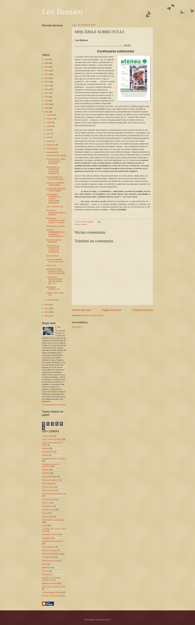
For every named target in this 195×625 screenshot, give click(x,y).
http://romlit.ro (77, 327)
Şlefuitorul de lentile (49, 583)
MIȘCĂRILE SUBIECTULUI (53, 288)
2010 (47, 67)
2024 (47, 308)
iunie (49, 134)
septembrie (51, 145)
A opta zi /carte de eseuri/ (52, 439)
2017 (47, 93)
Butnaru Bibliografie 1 (50, 480)
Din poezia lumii (48, 510)
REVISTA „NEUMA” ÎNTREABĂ (53, 241)
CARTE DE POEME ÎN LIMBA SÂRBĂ (55, 184)
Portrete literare (48, 557)
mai (48, 130)
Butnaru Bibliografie (49, 477)
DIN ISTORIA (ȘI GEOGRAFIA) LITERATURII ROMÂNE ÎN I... (53, 170)
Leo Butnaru (62, 11)
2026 (47, 316)
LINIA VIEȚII (51, 265)
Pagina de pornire (111, 310)
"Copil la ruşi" (47, 436)
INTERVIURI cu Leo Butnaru (53, 520)
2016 (47, 89)
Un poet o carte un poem (51, 596)
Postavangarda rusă (50, 561)
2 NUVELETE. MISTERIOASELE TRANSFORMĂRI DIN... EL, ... (54, 280)
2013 (47, 78)
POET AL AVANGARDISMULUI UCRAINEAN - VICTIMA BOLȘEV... (55, 233)
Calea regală (47, 483)
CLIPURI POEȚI (48, 499)
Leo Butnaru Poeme (50, 534)
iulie (48, 137)
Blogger (107, 620)
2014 (47, 82)
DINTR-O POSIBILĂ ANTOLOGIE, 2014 (54, 261)
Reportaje (46, 574)
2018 (47, 97)
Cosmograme (47, 506)
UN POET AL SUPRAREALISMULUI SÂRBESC (56, 212)
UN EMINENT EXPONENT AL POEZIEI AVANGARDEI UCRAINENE (53, 199)
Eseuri (84, 224)
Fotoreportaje (47, 517)
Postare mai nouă (81, 310)
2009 (47, 63)
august (49, 141)
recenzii (45, 571)
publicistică (46, 568)
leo (59, 327)
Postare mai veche (143, 310)
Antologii (45, 448)
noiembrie (51, 152)
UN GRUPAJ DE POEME (56, 155)
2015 (47, 86)
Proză (44, 564)
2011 (47, 71)
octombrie (51, 149)
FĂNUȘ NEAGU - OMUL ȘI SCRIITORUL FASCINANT (55, 161)
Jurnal (44, 525)
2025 (47, 312)
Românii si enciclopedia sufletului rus (51, 579)
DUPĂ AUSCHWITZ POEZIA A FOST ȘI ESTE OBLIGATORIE (55, 271)
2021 (47, 108)
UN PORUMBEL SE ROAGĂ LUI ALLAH (55, 178)
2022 (47, 112)
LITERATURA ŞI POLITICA (52, 541)
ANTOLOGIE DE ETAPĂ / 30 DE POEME (55, 190)
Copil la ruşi (46, 503)
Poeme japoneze (48, 547)
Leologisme (46, 538)
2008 (47, 59)
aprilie (49, 126)
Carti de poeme (48, 487)
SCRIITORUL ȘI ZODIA (55, 226)
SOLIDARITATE (52, 256)
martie (49, 122)
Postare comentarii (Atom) (93, 315)
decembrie (51, 300)
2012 (47, 74)
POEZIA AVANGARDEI (51, 554)
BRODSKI (46, 473)
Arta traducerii (47, 452)
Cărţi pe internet (48, 490)
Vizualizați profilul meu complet (54, 405)
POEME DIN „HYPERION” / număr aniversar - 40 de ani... (56, 220)
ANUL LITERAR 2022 (54, 207)
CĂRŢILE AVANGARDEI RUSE (54, 494)
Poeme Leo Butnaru (50, 550)
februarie (50, 119)
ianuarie (50, 115)
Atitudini (45, 455)
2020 (47, 104)
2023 (47, 305)
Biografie (45, 470)
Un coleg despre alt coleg (52, 592)
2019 (47, 101)
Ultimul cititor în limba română (53, 587)
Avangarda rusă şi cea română (54, 459)
